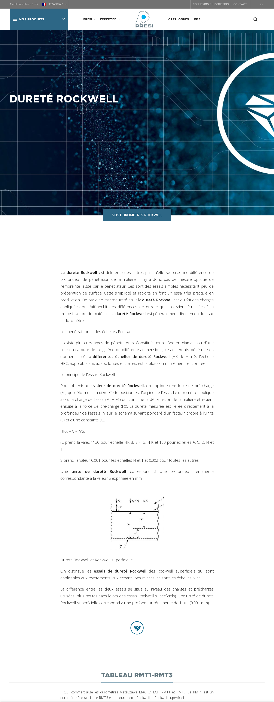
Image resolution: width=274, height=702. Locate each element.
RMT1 (165, 692)
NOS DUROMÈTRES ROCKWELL (137, 215)
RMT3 (181, 692)
